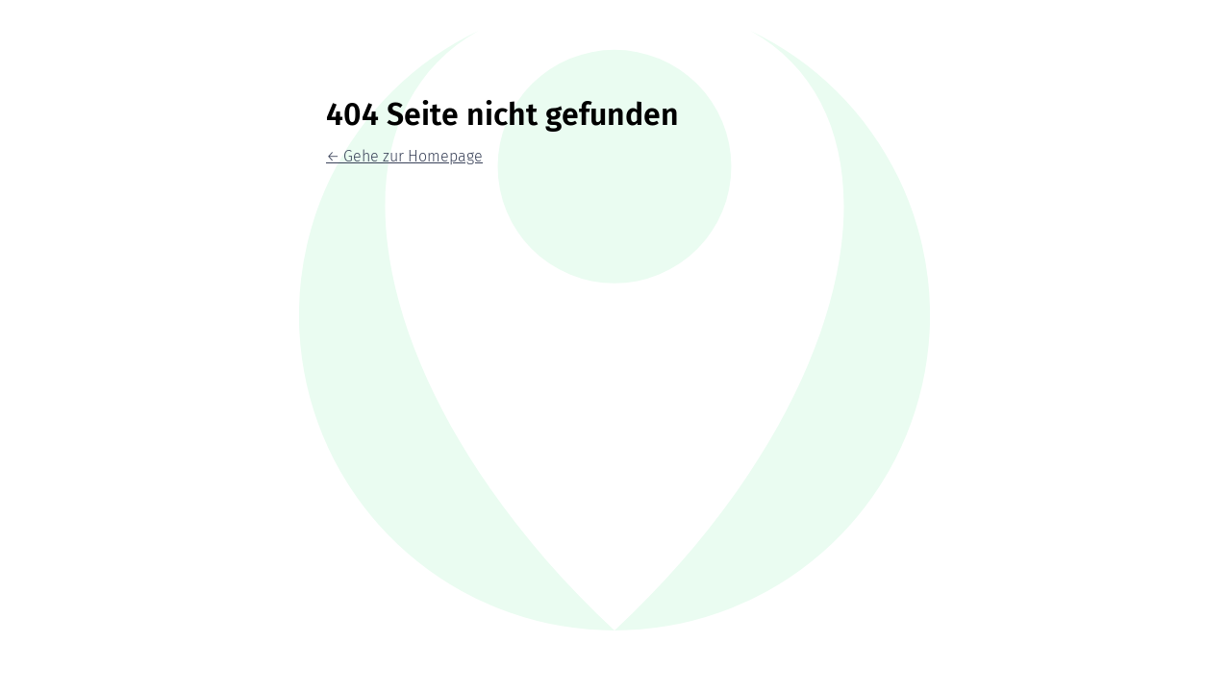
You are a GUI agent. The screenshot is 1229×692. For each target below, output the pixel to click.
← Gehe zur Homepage (404, 156)
